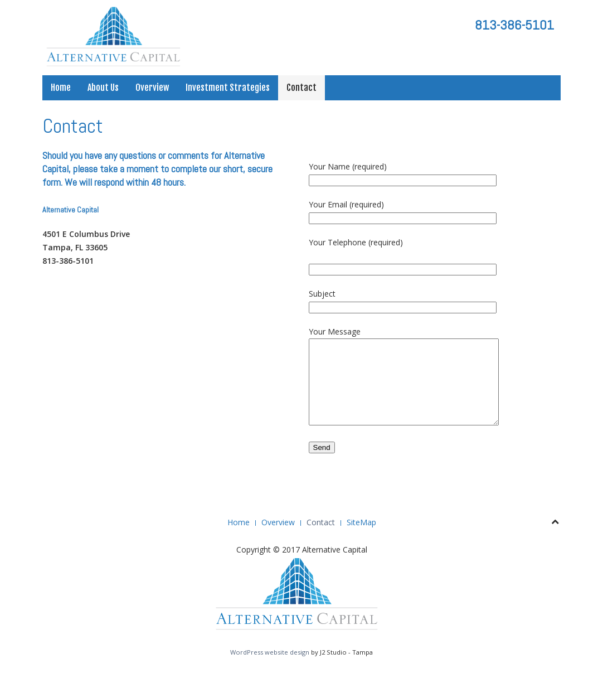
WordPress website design (269, 652)
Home (61, 87)
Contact (301, 87)
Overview (152, 87)
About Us (103, 87)
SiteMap (361, 522)
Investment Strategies (228, 87)
